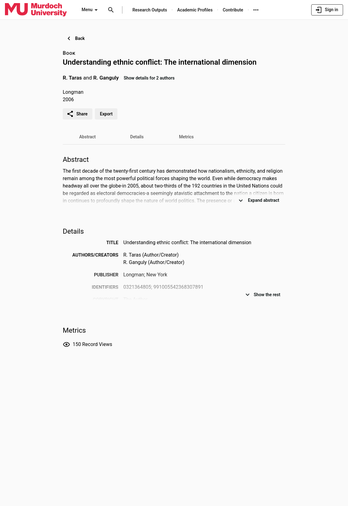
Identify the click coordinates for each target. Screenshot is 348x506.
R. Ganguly (106, 78)
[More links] (255, 9)
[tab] (87, 136)
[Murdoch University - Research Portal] (36, 9)
